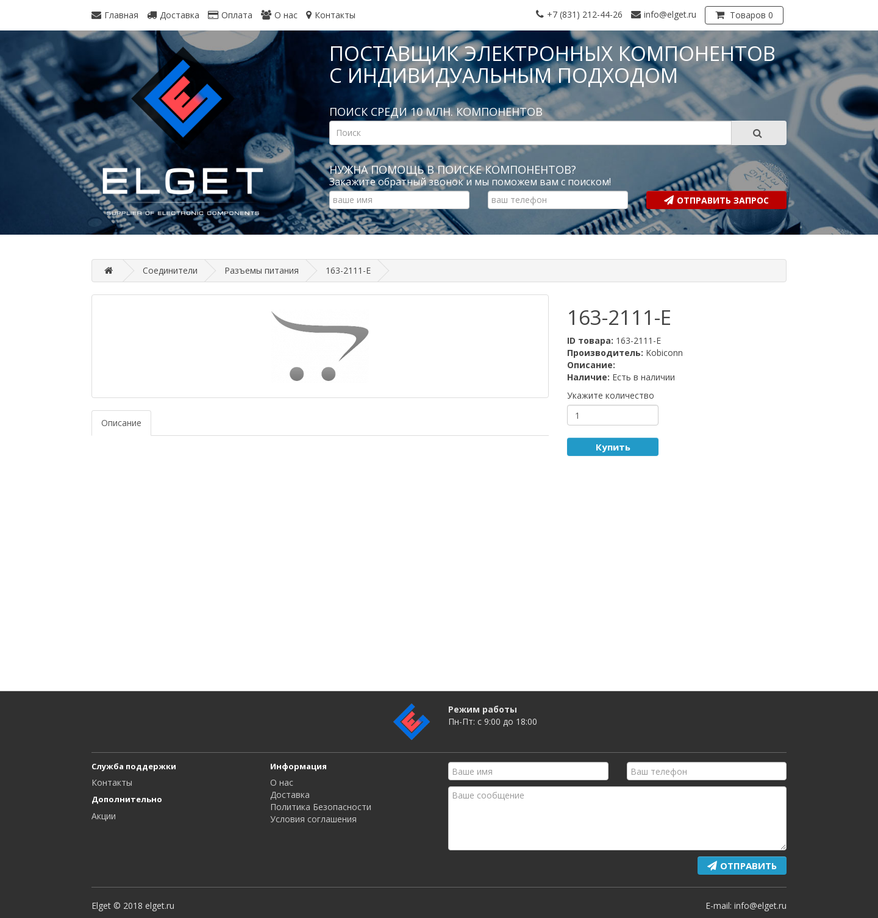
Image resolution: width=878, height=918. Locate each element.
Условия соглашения (313, 819)
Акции (103, 816)
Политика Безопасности (320, 807)
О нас (281, 782)
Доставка (290, 794)
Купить (613, 447)
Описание (121, 423)
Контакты (111, 782)
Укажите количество (610, 395)
